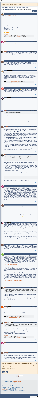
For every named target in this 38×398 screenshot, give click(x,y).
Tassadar (5, 51)
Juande (5, 41)
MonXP (5, 97)
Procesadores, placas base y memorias (10, 9)
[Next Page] (22, 376)
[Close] (36, 363)
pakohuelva (6, 126)
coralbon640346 (4, 389)
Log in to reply (34, 11)
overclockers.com (13, 255)
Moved (3, 9)
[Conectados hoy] (16, 381)
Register (3, 372)
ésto (27, 180)
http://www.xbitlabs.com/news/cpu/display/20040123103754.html (14, 280)
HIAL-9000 (8, 383)
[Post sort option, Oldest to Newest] (30, 11)
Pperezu (5, 110)
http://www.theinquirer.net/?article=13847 (10, 15)
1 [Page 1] (18, 375)
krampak (5, 322)
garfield (5, 306)
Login (7, 372)
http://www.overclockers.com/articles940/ (10, 264)
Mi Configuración (6, 34)
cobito (11, 383)
